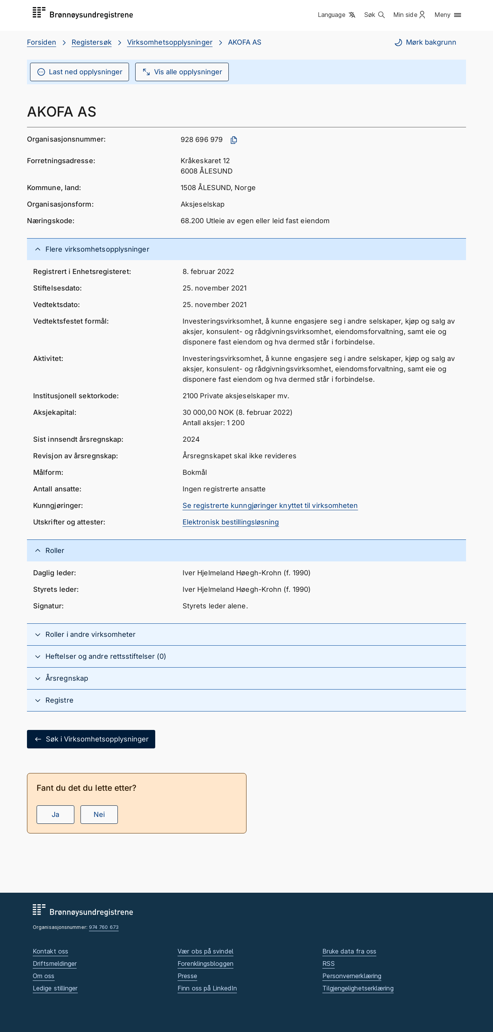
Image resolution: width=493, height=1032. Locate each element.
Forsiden (41, 42)
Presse (187, 976)
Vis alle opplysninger (182, 72)
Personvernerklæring (351, 976)
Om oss (44, 976)
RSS (328, 963)
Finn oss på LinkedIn (207, 988)
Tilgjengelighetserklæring (357, 988)
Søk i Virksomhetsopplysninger (91, 739)
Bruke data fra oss (349, 951)
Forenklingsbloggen (205, 963)
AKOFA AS (245, 42)
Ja (55, 814)
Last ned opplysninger (79, 72)
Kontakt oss (50, 951)
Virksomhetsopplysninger (170, 42)
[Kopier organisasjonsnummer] (234, 140)
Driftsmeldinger (55, 963)
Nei (99, 814)
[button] (337, 15)
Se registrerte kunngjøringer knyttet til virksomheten (270, 505)
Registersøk (92, 42)
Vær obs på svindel (205, 951)
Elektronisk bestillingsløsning (231, 522)
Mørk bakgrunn (425, 42)
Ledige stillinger (55, 988)
